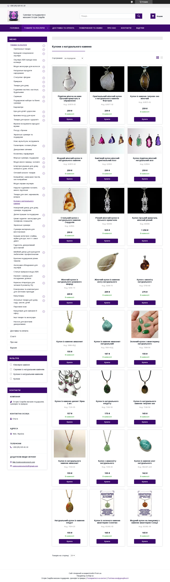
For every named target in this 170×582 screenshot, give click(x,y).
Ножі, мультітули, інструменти (26, 141)
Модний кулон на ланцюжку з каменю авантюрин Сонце (145, 521)
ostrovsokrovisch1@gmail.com (25, 466)
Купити (70, 119)
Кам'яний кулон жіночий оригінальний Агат (107, 159)
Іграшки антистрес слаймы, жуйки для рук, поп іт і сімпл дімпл (26, 238)
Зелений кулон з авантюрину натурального (144, 342)
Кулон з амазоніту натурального (107, 462)
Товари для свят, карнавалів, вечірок (26, 195)
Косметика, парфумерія (24, 154)
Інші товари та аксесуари (25, 317)
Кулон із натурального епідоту (107, 402)
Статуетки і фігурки (22, 77)
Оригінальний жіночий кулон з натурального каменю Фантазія (107, 98)
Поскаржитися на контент (96, 578)
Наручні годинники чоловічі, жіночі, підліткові (26, 189)
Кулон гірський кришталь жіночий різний (144, 219)
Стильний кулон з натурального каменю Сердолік (70, 220)
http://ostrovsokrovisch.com (24, 462)
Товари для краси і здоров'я (26, 120)
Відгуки (140, 28)
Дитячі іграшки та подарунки (26, 214)
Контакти (126, 28)
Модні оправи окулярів (24, 184)
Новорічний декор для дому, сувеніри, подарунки (26, 209)
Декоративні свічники (23, 149)
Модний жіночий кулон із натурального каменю (69, 159)
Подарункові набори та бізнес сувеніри (27, 101)
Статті (13, 336)
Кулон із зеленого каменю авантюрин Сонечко (107, 521)
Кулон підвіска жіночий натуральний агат (145, 159)
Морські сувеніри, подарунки (26, 158)
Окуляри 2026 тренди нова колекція (25, 61)
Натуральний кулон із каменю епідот (70, 521)
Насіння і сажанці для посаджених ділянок (23, 277)
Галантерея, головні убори (25, 145)
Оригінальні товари (22, 49)
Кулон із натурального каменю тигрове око (145, 402)
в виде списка (161, 58)
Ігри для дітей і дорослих (25, 111)
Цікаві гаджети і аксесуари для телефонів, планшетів (27, 219)
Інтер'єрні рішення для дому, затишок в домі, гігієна (26, 167)
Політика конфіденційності (118, 578)
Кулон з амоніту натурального (145, 281)
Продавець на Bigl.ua (85, 576)
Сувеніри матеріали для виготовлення (24, 230)
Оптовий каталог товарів (24, 173)
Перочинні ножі (20, 307)
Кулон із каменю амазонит (69, 341)
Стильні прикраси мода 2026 (26, 272)
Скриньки (18, 96)
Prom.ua (98, 573)
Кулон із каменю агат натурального (144, 462)
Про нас (111, 28)
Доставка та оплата (63, 28)
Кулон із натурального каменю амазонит (69, 462)
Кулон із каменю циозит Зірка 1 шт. (70, 402)
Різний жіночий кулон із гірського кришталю (107, 219)
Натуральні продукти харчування (23, 71)
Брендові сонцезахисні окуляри (23, 54)
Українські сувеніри (22, 225)
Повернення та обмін (90, 28)
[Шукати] (138, 16)
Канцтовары (19, 296)
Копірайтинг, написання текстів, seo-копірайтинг (27, 178)
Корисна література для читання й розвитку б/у (24, 283)
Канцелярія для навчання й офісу (25, 312)
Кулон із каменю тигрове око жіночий (144, 97)
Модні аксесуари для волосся (27, 66)
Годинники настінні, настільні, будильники (26, 91)
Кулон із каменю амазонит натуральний (107, 342)
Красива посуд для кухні (24, 115)
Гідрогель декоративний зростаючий (24, 246)
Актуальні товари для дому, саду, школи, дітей (26, 301)
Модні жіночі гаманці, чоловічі (27, 162)
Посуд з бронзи (20, 130)
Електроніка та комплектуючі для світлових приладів (26, 290)
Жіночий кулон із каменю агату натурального (107, 281)
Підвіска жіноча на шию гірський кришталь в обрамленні (69, 98)
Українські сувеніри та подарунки (23, 136)
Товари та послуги (34, 28)
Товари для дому (21, 85)
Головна (14, 28)
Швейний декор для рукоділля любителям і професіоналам (27, 253)
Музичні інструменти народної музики (27, 125)
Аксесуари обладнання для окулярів (26, 266)
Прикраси (18, 81)
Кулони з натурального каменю (24, 202)
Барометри (18, 107)
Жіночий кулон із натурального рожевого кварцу (70, 282)
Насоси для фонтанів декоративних (23, 323)
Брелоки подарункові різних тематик (26, 259)
